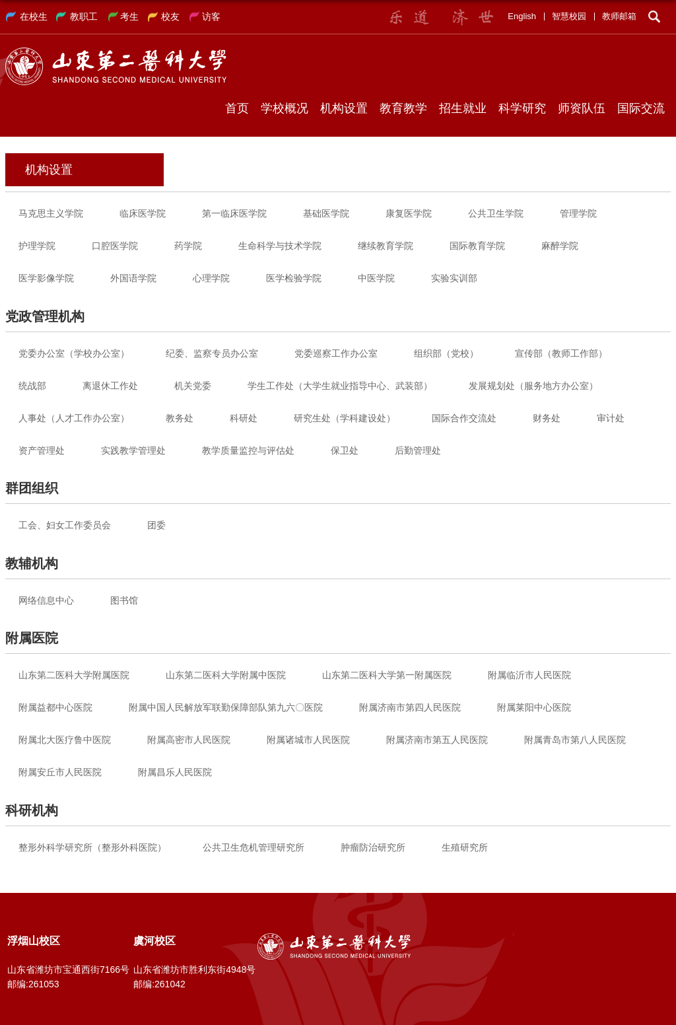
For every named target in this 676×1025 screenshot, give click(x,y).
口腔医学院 (115, 245)
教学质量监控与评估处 (248, 450)
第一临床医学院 (234, 213)
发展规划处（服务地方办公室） (533, 385)
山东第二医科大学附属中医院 (226, 675)
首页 (237, 108)
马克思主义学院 (50, 213)
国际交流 (641, 108)
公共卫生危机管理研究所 (253, 847)
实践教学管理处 (133, 450)
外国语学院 (133, 278)
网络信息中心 (46, 600)
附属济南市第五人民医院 (437, 739)
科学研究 (522, 108)
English (522, 16)
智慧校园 (569, 16)
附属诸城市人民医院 (308, 739)
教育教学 (403, 108)
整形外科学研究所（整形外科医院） (92, 847)
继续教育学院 (385, 245)
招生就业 (463, 108)
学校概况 (284, 108)
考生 (129, 16)
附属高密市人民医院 (188, 739)
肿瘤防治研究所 (373, 847)
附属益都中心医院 (55, 707)
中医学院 (376, 278)
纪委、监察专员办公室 (212, 353)
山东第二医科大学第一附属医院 (387, 675)
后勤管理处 (418, 450)
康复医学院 (409, 213)
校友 (170, 16)
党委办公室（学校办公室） (73, 353)
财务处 (546, 418)
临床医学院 (142, 213)
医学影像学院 (46, 278)
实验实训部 (454, 278)
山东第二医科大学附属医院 (73, 675)
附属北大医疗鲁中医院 (64, 739)
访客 (211, 16)
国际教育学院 (477, 245)
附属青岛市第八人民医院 (575, 739)
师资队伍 (581, 108)
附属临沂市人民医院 (529, 675)
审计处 (611, 418)
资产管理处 (41, 450)
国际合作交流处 (464, 418)
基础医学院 (326, 213)
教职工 (84, 16)
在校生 (34, 16)
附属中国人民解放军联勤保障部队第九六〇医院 (226, 707)
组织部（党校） (446, 353)
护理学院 (36, 245)
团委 (156, 525)
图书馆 (124, 600)
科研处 (243, 418)
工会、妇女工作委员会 (64, 525)
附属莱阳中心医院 (534, 707)
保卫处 (344, 450)
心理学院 (211, 278)
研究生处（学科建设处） (344, 418)
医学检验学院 (293, 278)
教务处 (179, 418)
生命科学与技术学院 (279, 245)
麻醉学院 (559, 245)
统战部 (32, 385)
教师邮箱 (619, 16)
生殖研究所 (465, 847)
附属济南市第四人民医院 (410, 707)
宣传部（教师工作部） (561, 353)
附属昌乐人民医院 (175, 772)
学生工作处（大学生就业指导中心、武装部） (340, 385)
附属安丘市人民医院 (60, 772)
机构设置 (344, 108)
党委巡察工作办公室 (336, 353)
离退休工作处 (110, 385)
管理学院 (578, 213)
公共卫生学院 (496, 213)
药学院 (188, 245)
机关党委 (192, 385)
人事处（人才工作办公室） (73, 418)
